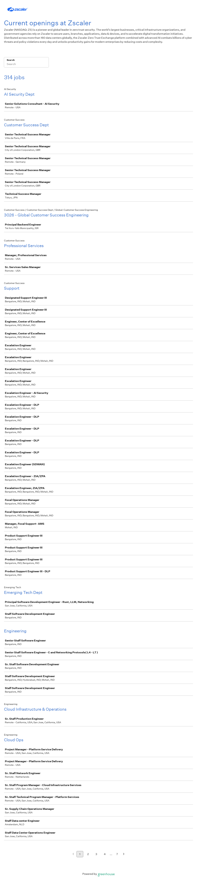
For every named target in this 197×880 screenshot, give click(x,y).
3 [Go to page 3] (96, 854)
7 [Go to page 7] (117, 854)
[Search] (26, 64)
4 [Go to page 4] (105, 854)
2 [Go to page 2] (88, 854)
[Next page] (123, 854)
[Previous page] (73, 854)
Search (11, 60)
